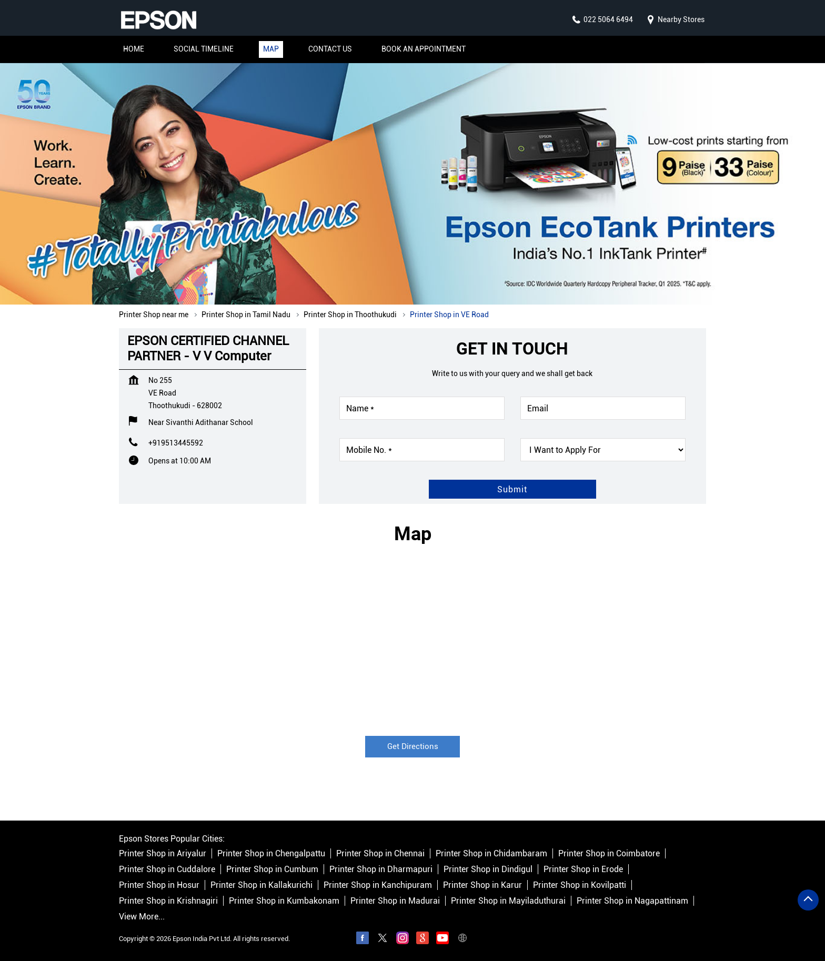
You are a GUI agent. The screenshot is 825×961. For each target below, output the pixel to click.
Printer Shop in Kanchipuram (378, 885)
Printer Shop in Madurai (395, 901)
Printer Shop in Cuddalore (167, 869)
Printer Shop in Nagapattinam (632, 901)
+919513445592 (175, 443)
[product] (603, 449)
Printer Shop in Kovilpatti (579, 885)
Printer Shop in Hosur (159, 885)
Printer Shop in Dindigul (488, 869)
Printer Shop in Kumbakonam (284, 901)
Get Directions (412, 746)
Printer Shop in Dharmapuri (380, 869)
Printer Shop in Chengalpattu (271, 853)
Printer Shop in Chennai (380, 853)
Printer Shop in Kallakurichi (261, 885)
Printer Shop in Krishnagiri (168, 901)
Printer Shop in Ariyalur (162, 853)
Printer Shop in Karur (482, 885)
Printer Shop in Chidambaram (491, 853)
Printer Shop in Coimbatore (609, 853)
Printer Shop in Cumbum (272, 869)
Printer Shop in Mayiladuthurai (508, 901)
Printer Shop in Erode (583, 869)
